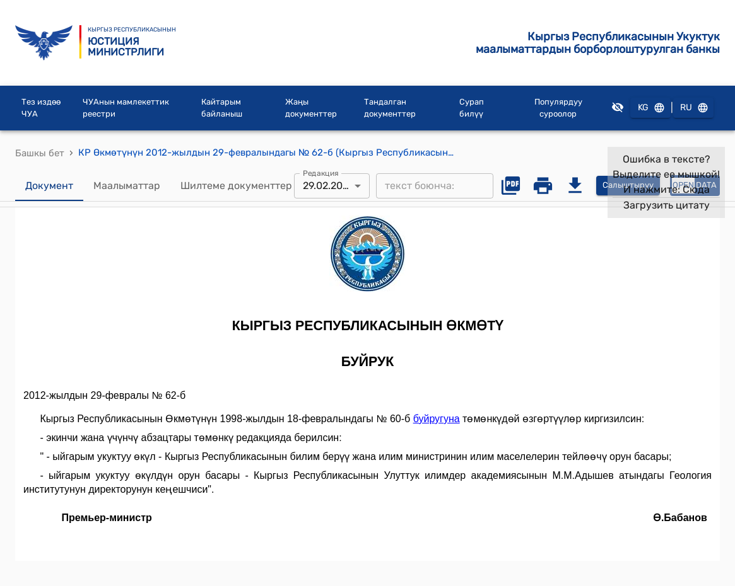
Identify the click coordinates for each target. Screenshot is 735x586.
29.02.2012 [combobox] (328, 186)
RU (693, 108)
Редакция (321, 172)
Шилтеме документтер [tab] (236, 186)
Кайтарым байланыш (221, 108)
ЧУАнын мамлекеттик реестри (126, 108)
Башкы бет (39, 153)
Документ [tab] (49, 186)
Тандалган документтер (390, 108)
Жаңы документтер (311, 108)
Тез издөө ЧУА (41, 108)
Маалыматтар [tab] (126, 186)
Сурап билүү (471, 108)
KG (650, 108)
